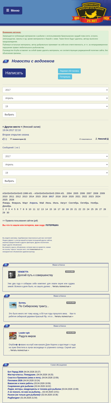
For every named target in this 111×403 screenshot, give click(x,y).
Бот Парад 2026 (15, 372)
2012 (18, 196)
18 (63, 209)
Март (25, 203)
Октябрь (84, 203)
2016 (44, 196)
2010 (5, 196)
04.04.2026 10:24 (31, 380)
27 (100, 209)
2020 (71, 196)
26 (96, 209)
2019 (64, 196)
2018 (58, 196)
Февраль (16, 203)
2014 (31, 196)
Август (63, 203)
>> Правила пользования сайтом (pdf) (20, 221)
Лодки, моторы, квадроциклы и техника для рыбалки (34, 389)
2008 (95, 193)
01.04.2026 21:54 (29, 398)
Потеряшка (65, 77)
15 (50, 209)
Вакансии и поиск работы (20, 383)
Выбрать (9, 114)
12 (38, 209)
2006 (82, 193)
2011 (11, 196)
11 (34, 209)
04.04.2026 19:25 (45, 374)
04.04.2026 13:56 (50, 378)
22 (80, 209)
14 (46, 209)
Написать (14, 73)
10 (30, 209)
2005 (75, 193)
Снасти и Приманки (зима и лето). (24, 378)
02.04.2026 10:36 (49, 395)
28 (104, 209)
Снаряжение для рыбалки (21, 386)
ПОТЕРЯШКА (52, 225)
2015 (38, 196)
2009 (102, 193)
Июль (56, 203)
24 (88, 209)
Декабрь (7, 206)
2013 (24, 196)
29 (4, 212)
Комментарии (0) (18, 139)
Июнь (48, 203)
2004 (69, 193)
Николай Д (101, 139)
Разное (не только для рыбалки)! (24, 395)
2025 (5, 199)
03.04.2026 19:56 (42, 383)
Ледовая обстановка (69, 71)
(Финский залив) (21, 126)
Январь (6, 203)
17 (59, 209)
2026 (11, 199)
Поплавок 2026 (15, 380)
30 (8, 212)
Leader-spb (24, 333)
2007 (89, 193)
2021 (77, 196)
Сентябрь (74, 203)
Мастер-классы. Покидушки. (22, 374)
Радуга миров (27, 336)
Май (42, 203)
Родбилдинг (14, 398)
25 (92, 209)
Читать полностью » (61, 286)
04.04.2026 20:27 (32, 372)
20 (71, 209)
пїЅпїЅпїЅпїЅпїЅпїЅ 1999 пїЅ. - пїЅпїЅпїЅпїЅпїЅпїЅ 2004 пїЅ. (34, 193)
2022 (84, 196)
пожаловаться (85, 139)
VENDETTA (23, 272)
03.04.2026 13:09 (70, 389)
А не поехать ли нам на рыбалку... (25, 392)
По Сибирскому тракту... (34, 306)
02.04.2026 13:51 (50, 392)
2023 (91, 196)
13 (42, 209)
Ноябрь (94, 203)
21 (75, 209)
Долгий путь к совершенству (35, 275)
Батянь (22, 303)
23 (84, 209)
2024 (97, 196)
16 (55, 209)
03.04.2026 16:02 (42, 386)
